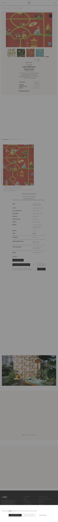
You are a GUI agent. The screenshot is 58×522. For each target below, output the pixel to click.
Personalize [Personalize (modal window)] (43, 515)
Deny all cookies (29, 515)
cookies (10, 510)
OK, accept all (15, 515)
